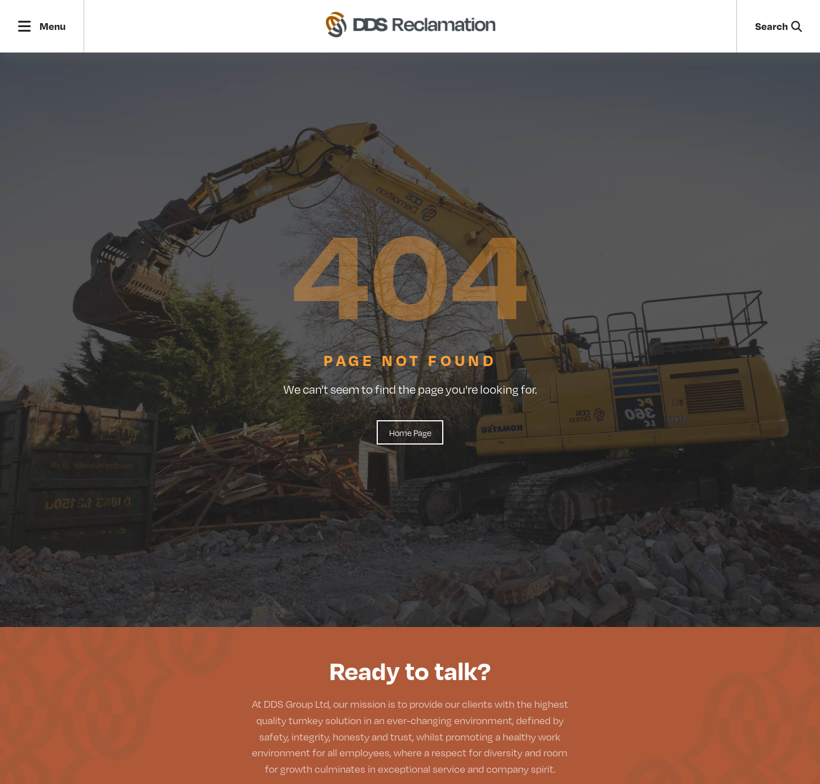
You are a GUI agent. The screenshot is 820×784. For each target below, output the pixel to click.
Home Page (410, 432)
